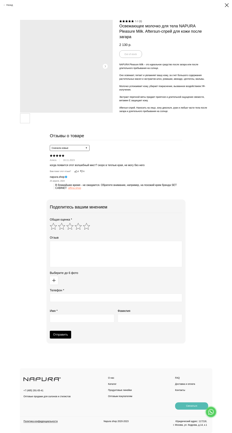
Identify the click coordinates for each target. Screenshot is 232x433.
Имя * (54, 311)
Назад (9, 5)
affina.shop (74, 188)
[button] (191, 406)
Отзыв (54, 237)
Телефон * (57, 290)
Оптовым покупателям (120, 396)
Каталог (112, 384)
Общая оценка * (61, 219)
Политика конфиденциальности (40, 421)
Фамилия (124, 311)
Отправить (60, 334)
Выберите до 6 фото (64, 273)
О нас (111, 377)
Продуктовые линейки (120, 390)
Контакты (180, 390)
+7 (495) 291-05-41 (33, 390)
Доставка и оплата (185, 384)
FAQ (177, 377)
